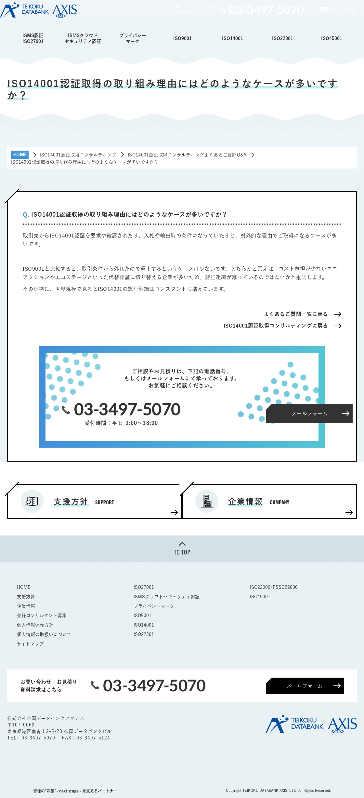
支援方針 (26, 596)
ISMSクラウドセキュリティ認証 (83, 38)
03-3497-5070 (39, 737)
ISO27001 (144, 587)
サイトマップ (30, 643)
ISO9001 (182, 38)
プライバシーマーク (132, 38)
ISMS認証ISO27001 (33, 38)
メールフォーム (305, 685)
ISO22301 (282, 38)
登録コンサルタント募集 (42, 615)
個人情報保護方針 (35, 624)
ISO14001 (232, 38)
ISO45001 (331, 38)
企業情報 (26, 605)
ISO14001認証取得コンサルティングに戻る (275, 325)
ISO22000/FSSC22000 (274, 587)
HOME (24, 587)
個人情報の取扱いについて (44, 634)
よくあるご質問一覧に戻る (296, 314)
